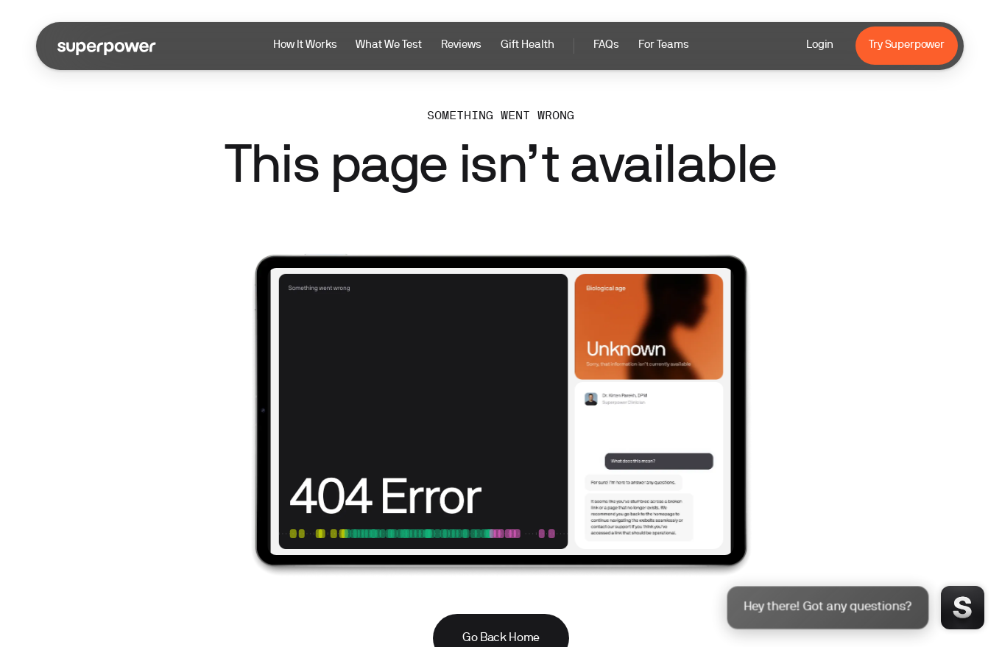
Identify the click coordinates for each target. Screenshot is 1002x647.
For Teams (663, 45)
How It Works (305, 45)
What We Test (389, 45)
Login (819, 45)
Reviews (461, 45)
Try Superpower (906, 45)
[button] (481, 46)
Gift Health (527, 45)
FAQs (606, 45)
